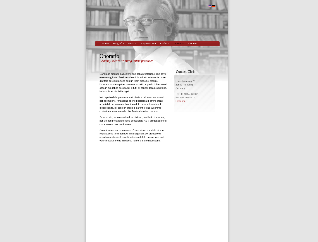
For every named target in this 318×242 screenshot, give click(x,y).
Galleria (164, 43)
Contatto (193, 43)
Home (105, 43)
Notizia (132, 43)
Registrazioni (148, 43)
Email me (180, 101)
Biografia (118, 43)
